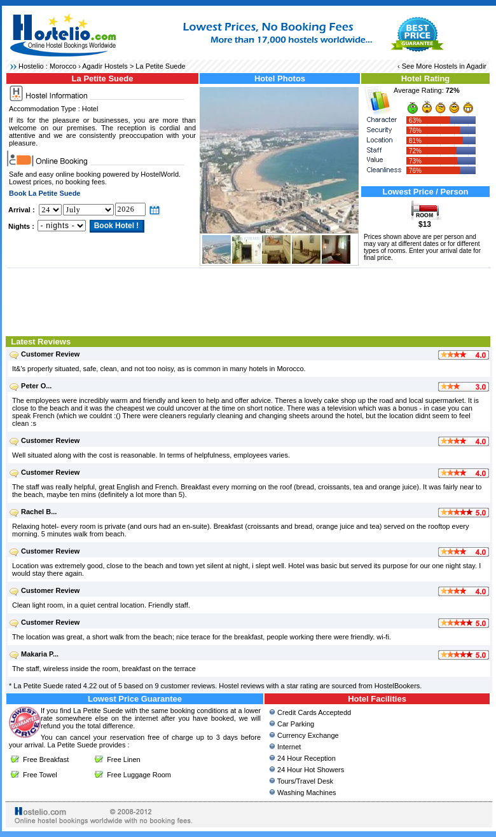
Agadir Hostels (105, 66)
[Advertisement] (249, 300)
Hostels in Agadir (460, 66)
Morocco (63, 66)
